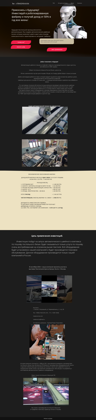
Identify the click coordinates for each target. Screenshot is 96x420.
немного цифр (21, 47)
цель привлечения (56, 49)
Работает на (48, 418)
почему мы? (21, 42)
